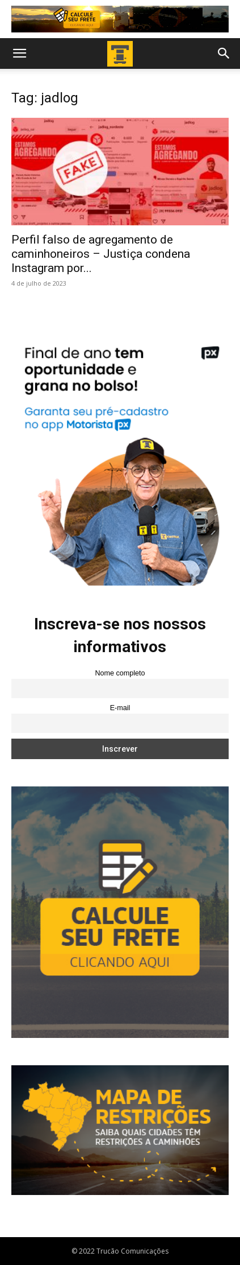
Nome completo (120, 673)
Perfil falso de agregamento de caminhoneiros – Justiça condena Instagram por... (100, 254)
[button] (19, 53)
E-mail (120, 708)
